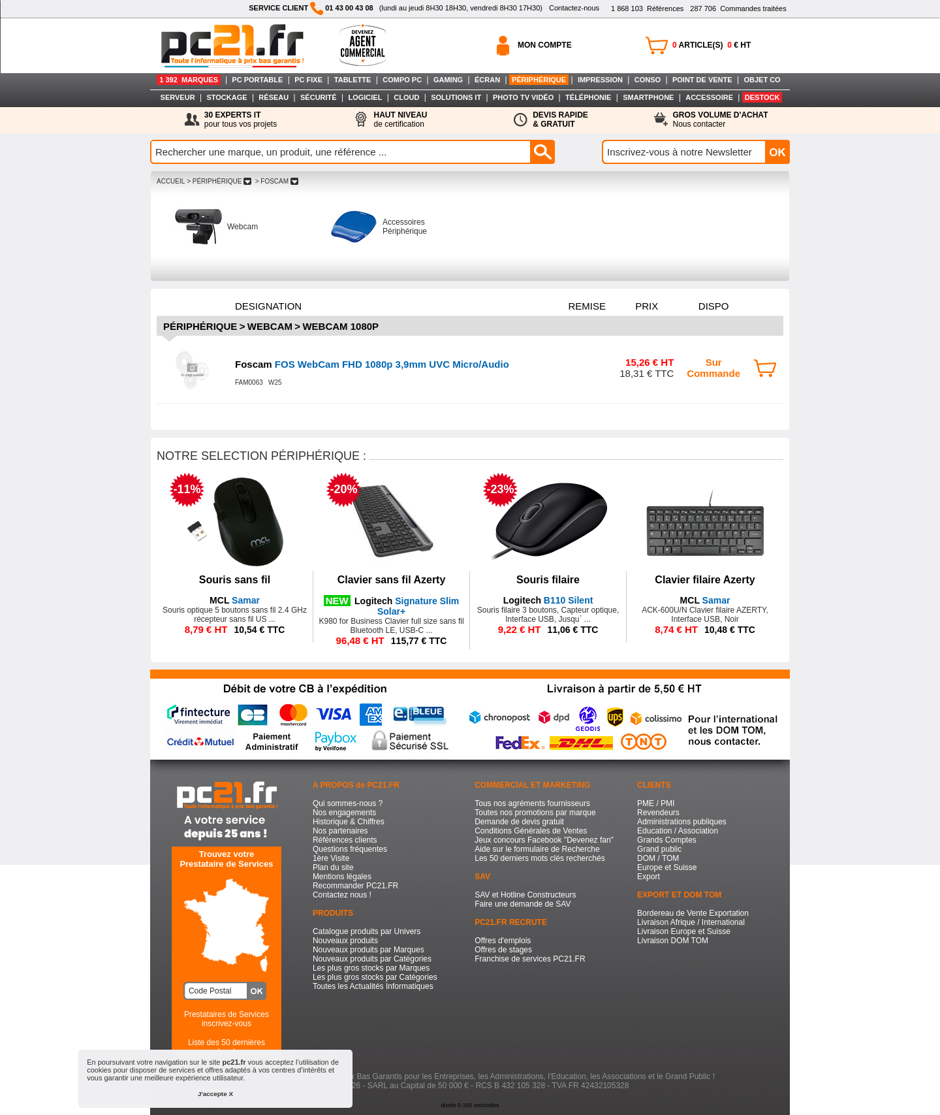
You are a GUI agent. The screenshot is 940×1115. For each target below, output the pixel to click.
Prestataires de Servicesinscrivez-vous (226, 1019)
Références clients (345, 840)
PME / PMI (655, 803)
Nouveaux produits (345, 940)
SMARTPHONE (648, 97)
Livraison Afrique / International (691, 922)
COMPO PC (402, 80)
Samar (235, 600)
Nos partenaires (340, 830)
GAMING (448, 80)
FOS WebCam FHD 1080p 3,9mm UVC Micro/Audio (372, 364)
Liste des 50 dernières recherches (226, 1047)
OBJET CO (762, 80)
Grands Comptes (667, 840)
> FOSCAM (276, 181)
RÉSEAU (273, 97)
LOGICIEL (365, 97)
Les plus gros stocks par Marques (371, 968)
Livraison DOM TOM (672, 940)
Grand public (659, 849)
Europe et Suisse (667, 867)
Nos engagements (344, 812)
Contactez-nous (574, 8)
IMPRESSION (600, 80)
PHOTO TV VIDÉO (523, 97)
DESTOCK (762, 97)
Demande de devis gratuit (519, 821)
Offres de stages (503, 949)
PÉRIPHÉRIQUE (539, 80)
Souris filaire (548, 579)
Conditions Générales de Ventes (531, 830)
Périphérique (200, 326)
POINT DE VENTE (702, 80)
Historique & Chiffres (348, 821)
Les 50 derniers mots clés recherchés (539, 858)
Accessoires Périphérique (405, 227)
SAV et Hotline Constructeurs (525, 894)
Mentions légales (342, 876)
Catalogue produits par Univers (366, 931)
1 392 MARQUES (188, 80)
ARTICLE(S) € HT (711, 45)
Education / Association (677, 830)
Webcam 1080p (340, 326)
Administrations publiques (682, 821)
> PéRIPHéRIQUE (219, 181)
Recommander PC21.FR (355, 885)
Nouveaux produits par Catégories (372, 958)
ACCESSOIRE (709, 97)
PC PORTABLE (257, 80)
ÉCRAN (487, 80)
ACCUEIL (171, 181)
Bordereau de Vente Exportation (693, 913)
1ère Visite (331, 858)
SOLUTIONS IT (456, 97)
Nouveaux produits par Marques (368, 949)
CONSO (647, 80)
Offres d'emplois (503, 940)
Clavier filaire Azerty (705, 579)
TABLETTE (352, 80)
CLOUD (406, 97)
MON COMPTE (545, 45)
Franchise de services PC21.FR (530, 958)
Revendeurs (658, 812)
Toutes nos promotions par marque (535, 812)
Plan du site (333, 867)
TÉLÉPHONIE (588, 97)
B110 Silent (548, 600)
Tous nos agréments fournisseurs (532, 803)
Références (647, 8)
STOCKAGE (226, 97)
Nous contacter (720, 119)
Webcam (242, 226)
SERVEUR (178, 97)
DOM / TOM (658, 858)
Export (648, 876)
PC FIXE (308, 80)
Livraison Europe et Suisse (683, 931)
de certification (400, 119)
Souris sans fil (234, 579)
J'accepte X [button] (215, 1093)
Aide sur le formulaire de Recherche (537, 849)
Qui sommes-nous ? (348, 803)
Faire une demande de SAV (523, 904)
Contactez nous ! (342, 894)
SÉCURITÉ (318, 97)
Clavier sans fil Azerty (391, 579)
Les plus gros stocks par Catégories (375, 977)
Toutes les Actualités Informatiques (373, 986)
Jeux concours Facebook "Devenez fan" (544, 840)
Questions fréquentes (350, 849)
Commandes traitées (738, 8)
